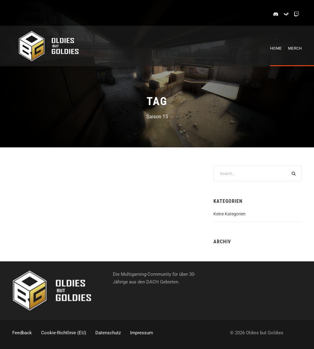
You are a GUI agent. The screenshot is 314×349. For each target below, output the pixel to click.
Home (276, 48)
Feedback (22, 333)
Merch (295, 48)
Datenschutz (108, 333)
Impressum (141, 333)
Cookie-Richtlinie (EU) (63, 333)
